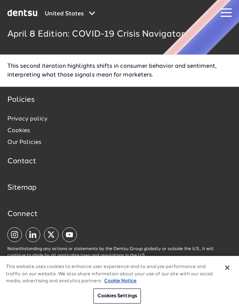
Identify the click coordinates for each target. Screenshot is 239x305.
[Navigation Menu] (226, 13)
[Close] (227, 272)
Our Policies (24, 142)
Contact (21, 161)
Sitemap (22, 187)
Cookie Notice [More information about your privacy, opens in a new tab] (120, 285)
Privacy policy (27, 119)
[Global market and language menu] (70, 14)
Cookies (18, 131)
